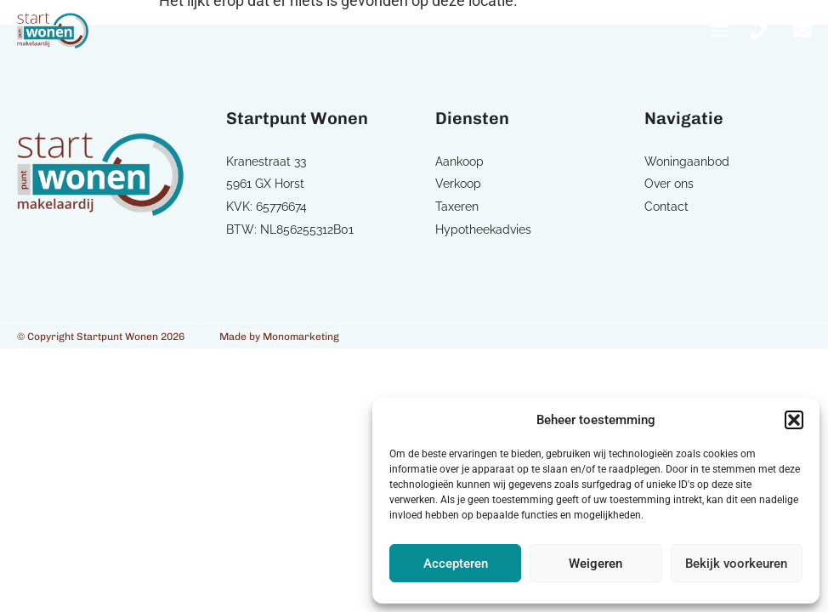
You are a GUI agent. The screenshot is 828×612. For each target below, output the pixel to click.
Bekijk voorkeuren (736, 563)
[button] (793, 419)
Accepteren (455, 563)
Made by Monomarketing (279, 337)
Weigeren (595, 563)
